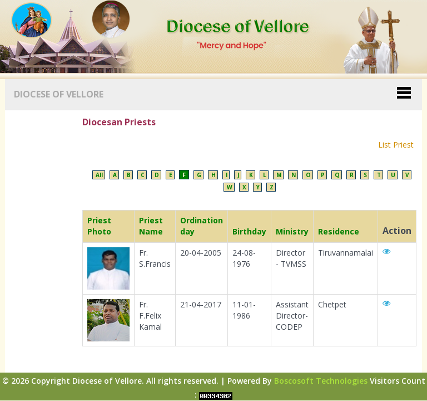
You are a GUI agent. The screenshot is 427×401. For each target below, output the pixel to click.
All (99, 175)
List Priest (396, 144)
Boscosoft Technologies (321, 380)
